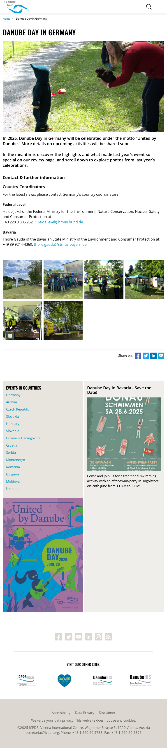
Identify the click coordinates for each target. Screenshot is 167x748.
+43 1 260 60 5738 (87, 732)
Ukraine (12, 488)
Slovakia (12, 416)
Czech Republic (17, 409)
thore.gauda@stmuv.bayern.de (60, 244)
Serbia (11, 452)
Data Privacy (84, 712)
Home (6, 19)
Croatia (11, 445)
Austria (11, 402)
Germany (13, 394)
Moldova (13, 481)
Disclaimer (107, 712)
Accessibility (61, 712)
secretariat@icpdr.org (42, 732)
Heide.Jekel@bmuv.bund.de (60, 222)
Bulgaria (12, 474)
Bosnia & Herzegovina (23, 438)
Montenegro (15, 459)
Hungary (12, 423)
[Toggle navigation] (160, 6)
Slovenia (12, 431)
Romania (13, 467)
